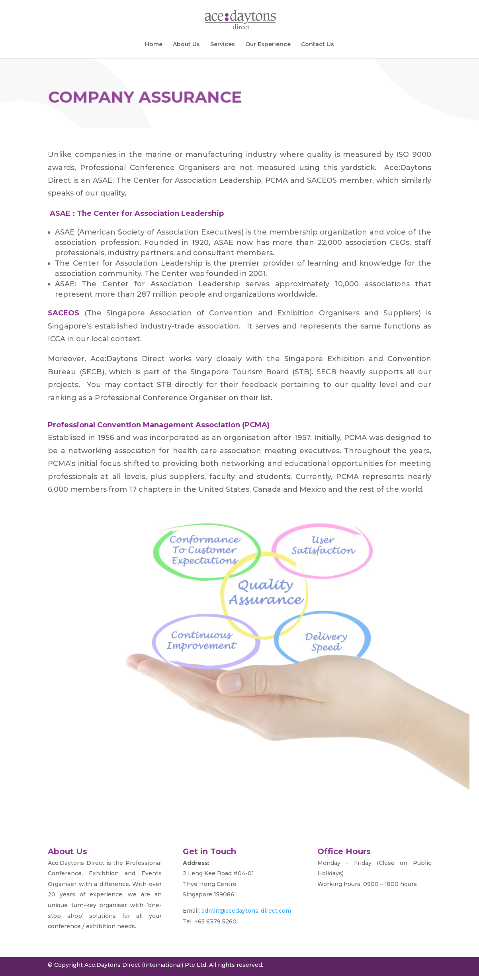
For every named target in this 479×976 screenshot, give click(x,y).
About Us (186, 44)
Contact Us (317, 44)
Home (153, 44)
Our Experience (268, 44)
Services (222, 44)
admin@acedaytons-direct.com (246, 910)
